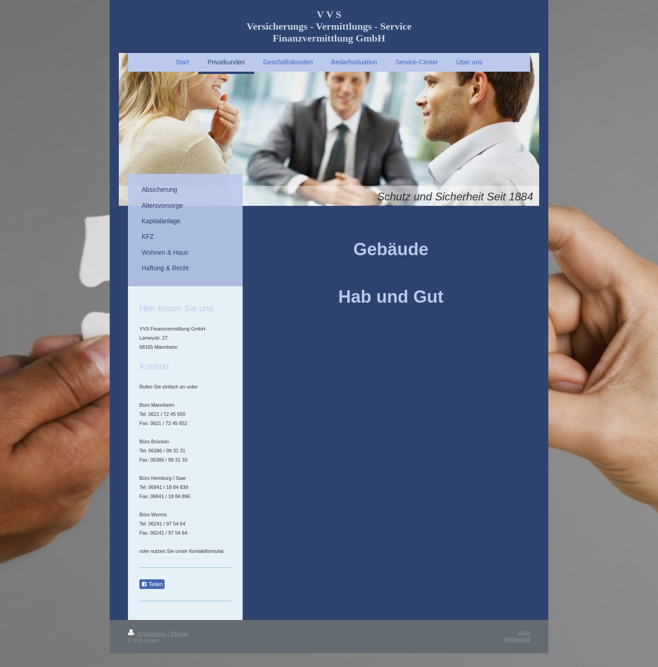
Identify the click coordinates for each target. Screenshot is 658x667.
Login (524, 632)
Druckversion (148, 633)
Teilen (152, 584)
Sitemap (179, 633)
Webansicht (517, 639)
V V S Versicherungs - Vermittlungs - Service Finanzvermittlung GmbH (329, 26)
